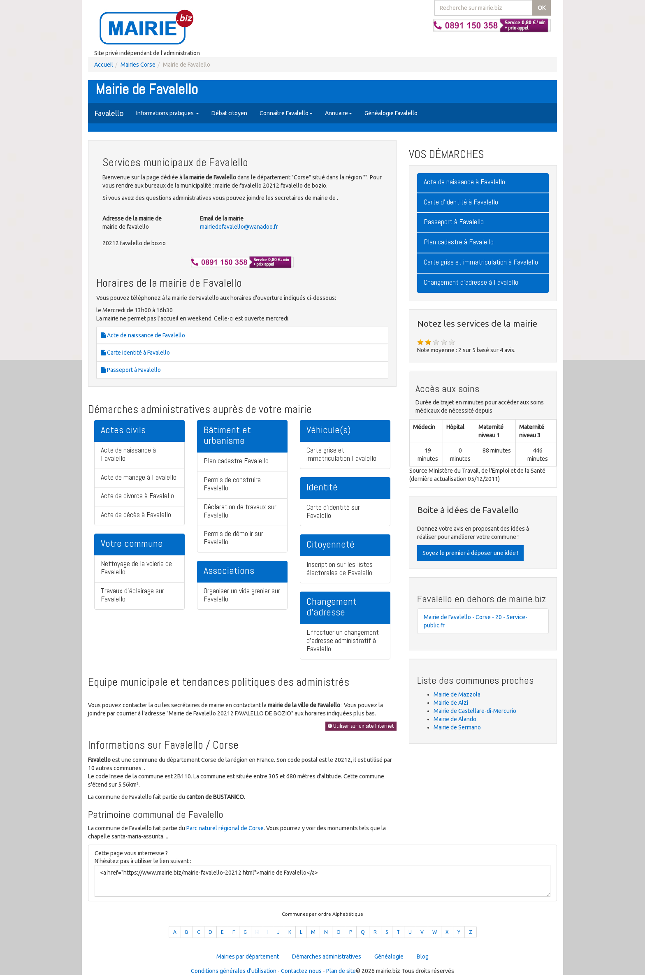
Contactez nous (301, 971)
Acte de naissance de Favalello (143, 335)
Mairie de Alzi (451, 702)
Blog (423, 956)
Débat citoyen (229, 113)
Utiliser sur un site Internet (361, 726)
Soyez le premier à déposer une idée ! (470, 553)
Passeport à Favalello (131, 370)
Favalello (109, 113)
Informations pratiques (167, 113)
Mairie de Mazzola (457, 694)
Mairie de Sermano (457, 727)
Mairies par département (247, 956)
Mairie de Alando (455, 719)
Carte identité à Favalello (135, 352)
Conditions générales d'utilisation (233, 971)
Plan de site (341, 971)
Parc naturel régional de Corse (225, 828)
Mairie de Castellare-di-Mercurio (475, 711)
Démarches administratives (326, 956)
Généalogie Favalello (391, 113)
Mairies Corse (138, 64)
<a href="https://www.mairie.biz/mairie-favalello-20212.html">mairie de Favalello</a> (322, 881)
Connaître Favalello (286, 113)
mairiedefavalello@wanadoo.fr (239, 226)
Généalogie (389, 956)
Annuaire (338, 113)
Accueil (103, 64)
